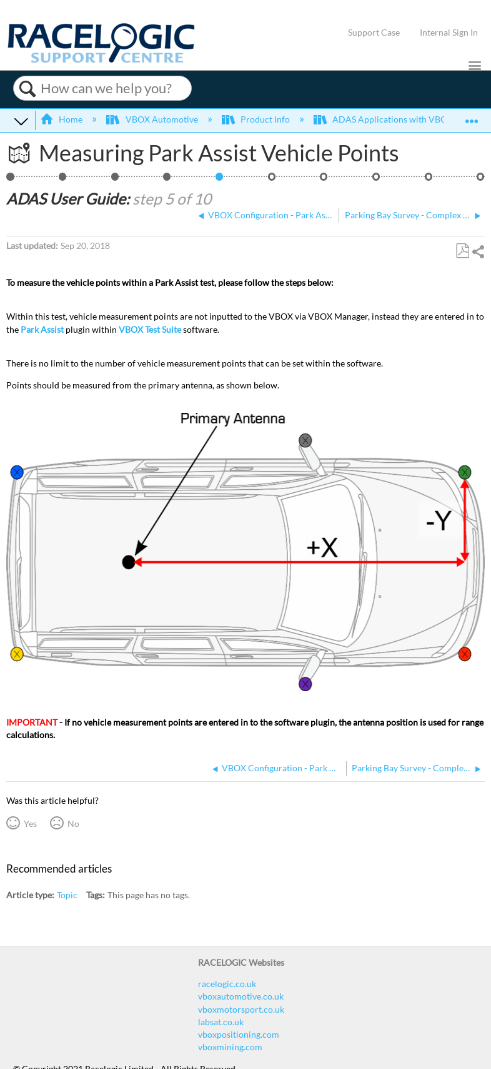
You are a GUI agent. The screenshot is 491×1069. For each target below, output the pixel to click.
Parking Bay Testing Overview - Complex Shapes (63, 180)
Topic (67, 894)
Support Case (374, 32)
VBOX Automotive (152, 119)
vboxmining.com (230, 1046)
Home (62, 119)
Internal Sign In (449, 32)
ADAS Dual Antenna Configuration (324, 180)
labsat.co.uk (221, 1021)
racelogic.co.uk (227, 983)
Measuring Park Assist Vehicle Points (220, 180)
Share (478, 252)
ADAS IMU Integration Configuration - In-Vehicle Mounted (376, 180)
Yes (30, 823)
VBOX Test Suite (150, 329)
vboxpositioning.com (238, 1034)
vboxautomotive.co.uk (241, 996)
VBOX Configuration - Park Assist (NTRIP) (167, 180)
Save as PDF (462, 251)
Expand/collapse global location (472, 116)
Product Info (257, 119)
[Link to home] (101, 59)
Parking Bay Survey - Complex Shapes (272, 180)
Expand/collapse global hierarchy (21, 121)
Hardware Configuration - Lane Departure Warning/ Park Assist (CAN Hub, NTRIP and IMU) (115, 180)
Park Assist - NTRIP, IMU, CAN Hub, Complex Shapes (10, 180)
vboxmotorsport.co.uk (241, 1009)
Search (27, 89)
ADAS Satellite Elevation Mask (429, 180)
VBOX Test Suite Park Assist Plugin (481, 180)
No (73, 823)
